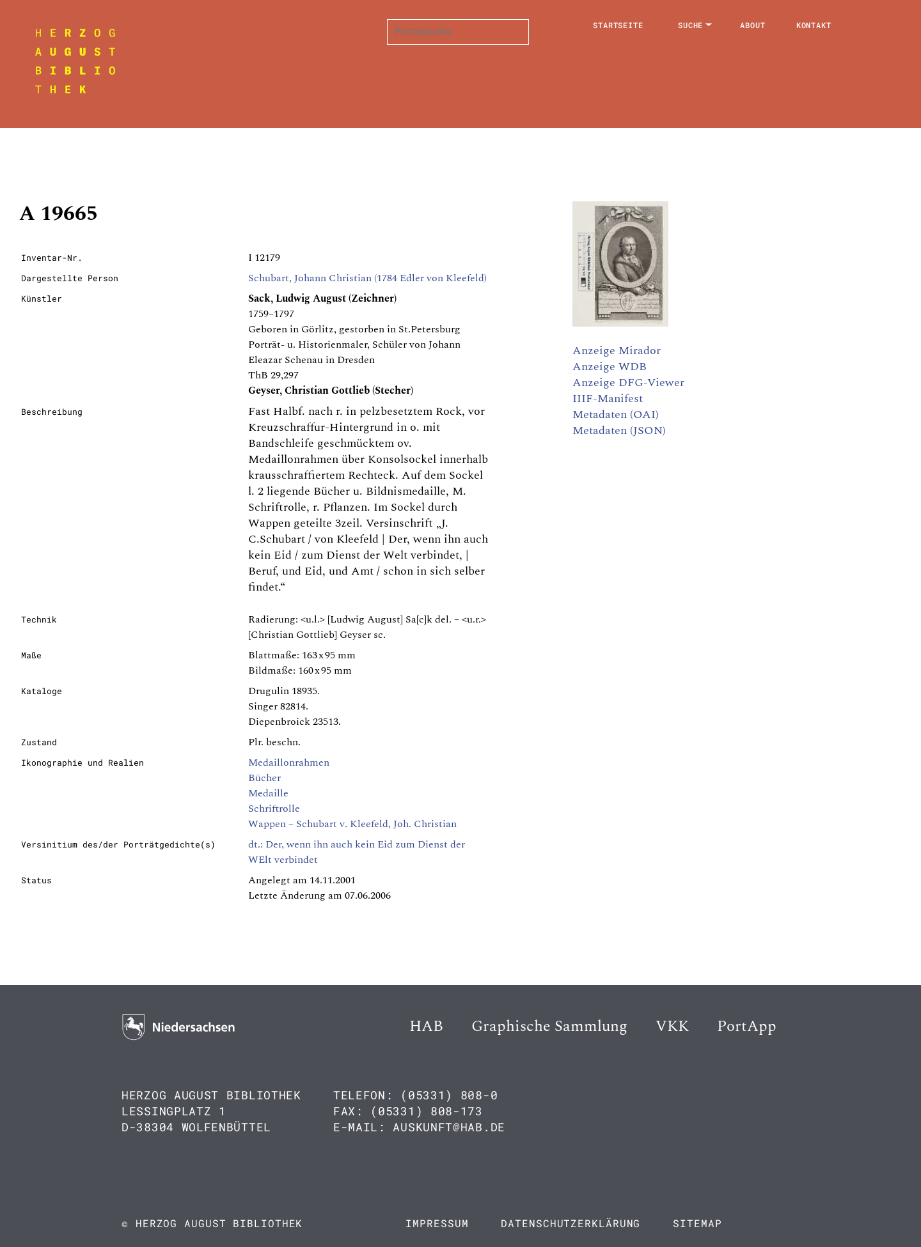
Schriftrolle (274, 808)
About (753, 25)
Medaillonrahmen (288, 762)
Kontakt (813, 25)
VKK (672, 1026)
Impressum (436, 1223)
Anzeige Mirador (616, 350)
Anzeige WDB (609, 366)
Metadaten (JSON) (619, 430)
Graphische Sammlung (549, 1026)
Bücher (264, 778)
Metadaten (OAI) (615, 414)
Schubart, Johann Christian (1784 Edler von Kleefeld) (367, 278)
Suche (691, 25)
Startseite (618, 25)
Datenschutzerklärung (570, 1223)
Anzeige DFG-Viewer (628, 382)
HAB (426, 1026)
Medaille (268, 793)
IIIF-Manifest (607, 398)
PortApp (746, 1026)
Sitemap (697, 1223)
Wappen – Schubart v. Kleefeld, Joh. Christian (352, 824)
